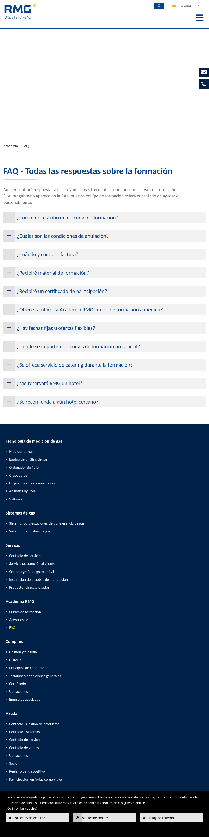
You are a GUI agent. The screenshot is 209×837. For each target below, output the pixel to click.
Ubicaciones (18, 691)
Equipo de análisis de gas (28, 459)
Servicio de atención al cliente (32, 563)
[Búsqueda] (132, 6)
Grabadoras (18, 475)
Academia (10, 146)
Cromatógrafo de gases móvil (31, 571)
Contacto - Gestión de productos (34, 724)
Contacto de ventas (24, 747)
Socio (13, 763)
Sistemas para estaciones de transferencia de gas (46, 523)
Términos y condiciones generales (35, 676)
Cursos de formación (25, 612)
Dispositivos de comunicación (32, 483)
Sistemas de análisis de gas (29, 531)
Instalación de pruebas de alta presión (38, 579)
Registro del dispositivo (27, 771)
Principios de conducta (26, 667)
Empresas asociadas (24, 699)
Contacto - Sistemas (24, 731)
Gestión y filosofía (23, 652)
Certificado (17, 683)
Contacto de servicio (25, 555)
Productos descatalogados (29, 587)
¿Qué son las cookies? (22, 808)
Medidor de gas (21, 451)
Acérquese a (18, 619)
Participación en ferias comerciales (36, 779)
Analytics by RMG (22, 491)
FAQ (26, 146)
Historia (15, 660)
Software (16, 499)
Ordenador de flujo (24, 467)
